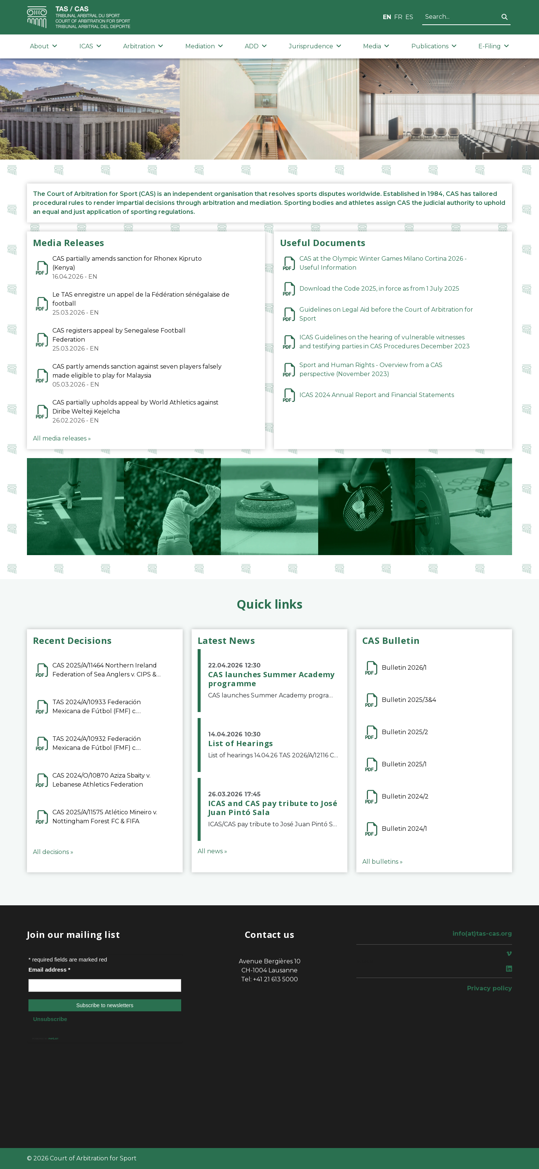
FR (398, 17)
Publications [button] (434, 46)
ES (409, 17)
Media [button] (376, 46)
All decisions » (53, 851)
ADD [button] (256, 46)
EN (387, 17)
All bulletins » (382, 861)
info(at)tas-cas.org (482, 933)
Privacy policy (489, 988)
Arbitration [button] (143, 46)
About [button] (43, 46)
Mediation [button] (204, 46)
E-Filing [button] (493, 46)
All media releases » (62, 438)
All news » (212, 851)
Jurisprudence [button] (315, 46)
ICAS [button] (90, 46)
